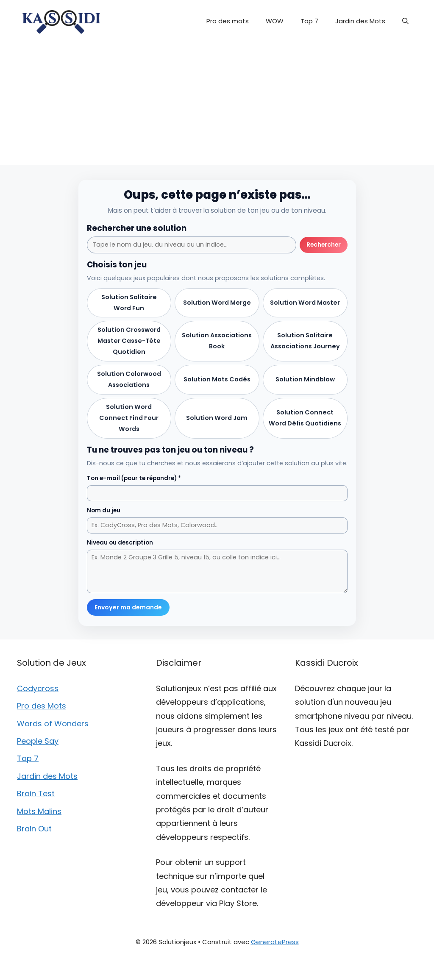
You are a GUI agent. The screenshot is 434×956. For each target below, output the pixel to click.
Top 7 (309, 21)
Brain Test (36, 793)
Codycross (37, 688)
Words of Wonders (53, 723)
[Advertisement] (217, 106)
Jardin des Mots (360, 21)
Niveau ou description (120, 543)
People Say (37, 741)
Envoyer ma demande (128, 607)
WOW (275, 21)
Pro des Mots (41, 705)
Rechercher (323, 245)
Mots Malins (39, 811)
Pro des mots (227, 21)
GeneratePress (275, 941)
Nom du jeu (103, 510)
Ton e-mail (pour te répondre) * (134, 478)
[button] (405, 21)
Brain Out (34, 828)
